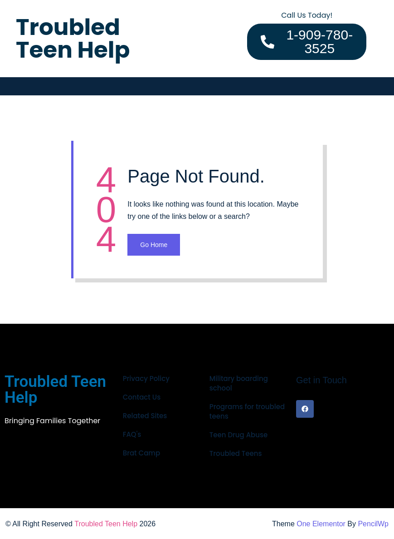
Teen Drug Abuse (238, 435)
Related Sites (145, 415)
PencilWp (373, 524)
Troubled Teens (235, 453)
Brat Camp (141, 453)
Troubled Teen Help (105, 524)
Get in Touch (321, 380)
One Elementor (321, 524)
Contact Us (142, 397)
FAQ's (132, 434)
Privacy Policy (146, 378)
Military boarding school (238, 383)
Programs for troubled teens (247, 411)
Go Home (153, 244)
